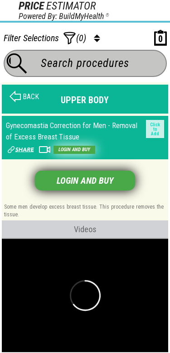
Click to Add (155, 129)
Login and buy (74, 150)
